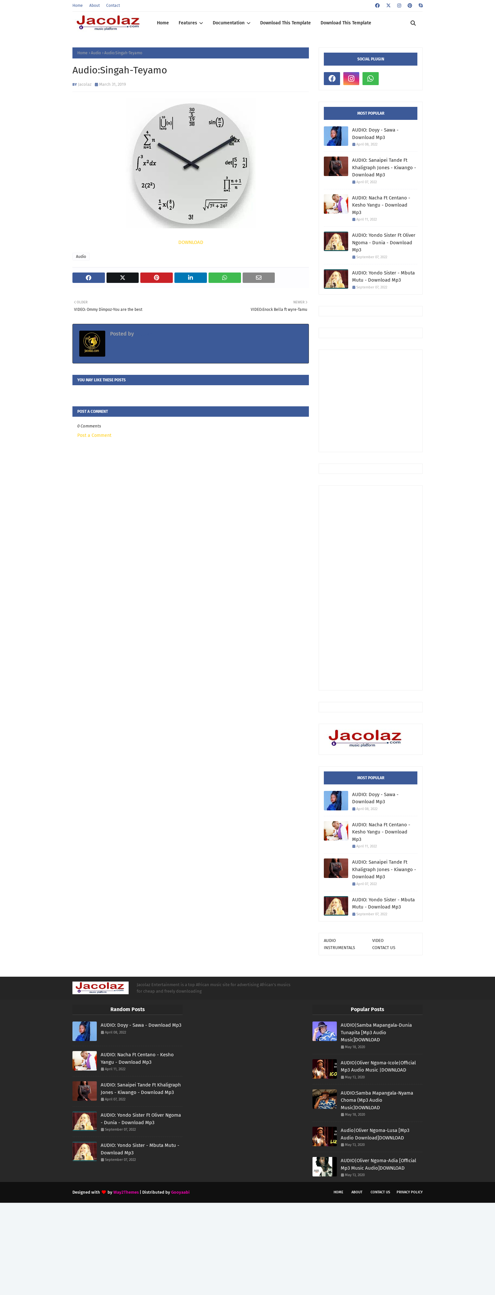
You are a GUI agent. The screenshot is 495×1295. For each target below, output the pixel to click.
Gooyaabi (180, 1192)
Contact (113, 5)
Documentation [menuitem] (229, 23)
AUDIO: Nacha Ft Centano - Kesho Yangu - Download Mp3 (381, 205)
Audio (96, 53)
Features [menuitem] (188, 23)
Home (77, 5)
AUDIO (330, 940)
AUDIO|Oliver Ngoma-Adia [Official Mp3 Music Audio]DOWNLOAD (378, 1164)
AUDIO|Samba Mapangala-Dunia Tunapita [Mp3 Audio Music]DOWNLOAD (376, 1032)
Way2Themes (126, 1192)
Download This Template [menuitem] (285, 23)
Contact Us (380, 1192)
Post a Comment (94, 435)
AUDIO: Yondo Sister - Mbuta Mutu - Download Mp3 (383, 276)
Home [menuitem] (163, 23)
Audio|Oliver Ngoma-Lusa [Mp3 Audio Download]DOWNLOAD (375, 1134)
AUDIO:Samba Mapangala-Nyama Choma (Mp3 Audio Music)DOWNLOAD (377, 1100)
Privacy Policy (410, 1192)
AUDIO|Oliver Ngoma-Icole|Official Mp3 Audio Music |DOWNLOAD (378, 1066)
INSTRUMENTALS (339, 947)
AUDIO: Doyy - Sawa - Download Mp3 (375, 133)
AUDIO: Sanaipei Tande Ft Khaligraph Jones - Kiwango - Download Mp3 (384, 167)
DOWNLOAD (190, 242)
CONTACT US (383, 947)
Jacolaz (85, 84)
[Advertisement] (409, 400)
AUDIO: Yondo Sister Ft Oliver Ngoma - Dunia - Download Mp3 (383, 242)
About (94, 5)
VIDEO (378, 940)
